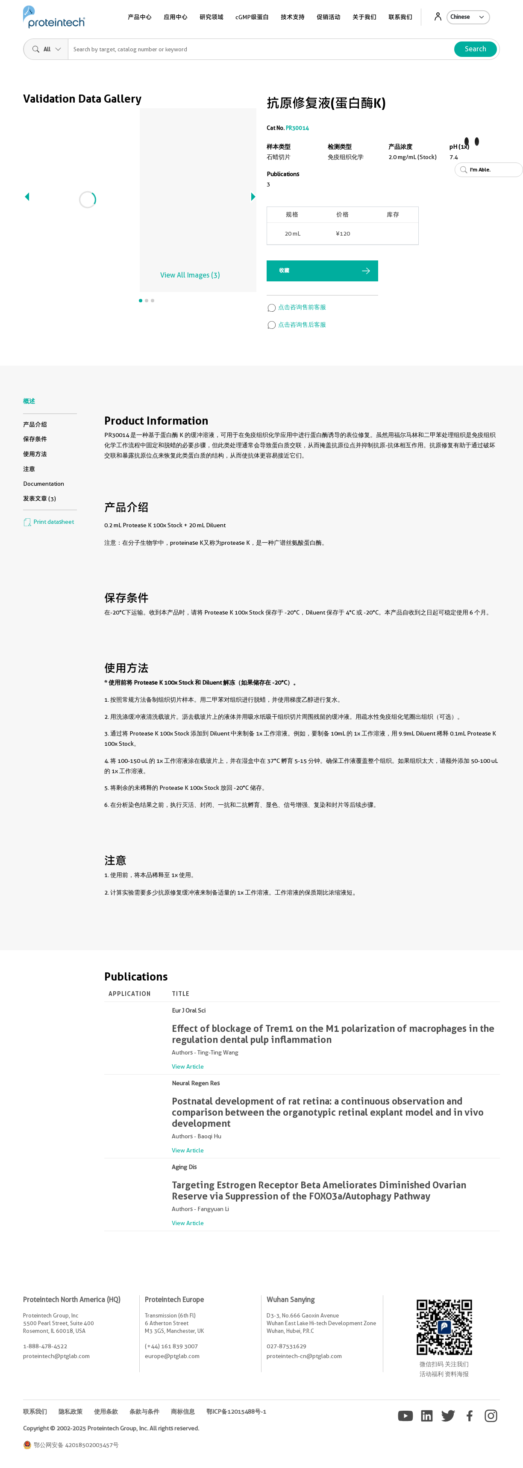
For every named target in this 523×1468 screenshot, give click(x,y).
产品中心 (140, 17)
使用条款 (106, 1411)
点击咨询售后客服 (296, 324)
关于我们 (364, 17)
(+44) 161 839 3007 (171, 1346)
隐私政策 (70, 1411)
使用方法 (35, 454)
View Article (188, 1066)
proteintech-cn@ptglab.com (304, 1356)
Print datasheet (48, 521)
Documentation (43, 483)
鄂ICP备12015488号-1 (236, 1411)
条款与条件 (144, 1411)
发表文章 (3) (39, 498)
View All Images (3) (190, 275)
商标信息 (183, 1411)
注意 (29, 469)
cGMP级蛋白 (252, 17)
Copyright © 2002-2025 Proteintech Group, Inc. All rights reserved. (111, 1428)
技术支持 (293, 17)
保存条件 (35, 439)
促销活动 (329, 17)
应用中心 (176, 17)
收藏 (284, 270)
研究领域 (211, 17)
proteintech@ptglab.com (56, 1356)
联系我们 (400, 17)
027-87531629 (286, 1346)
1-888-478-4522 (45, 1346)
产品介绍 (35, 424)
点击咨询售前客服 (296, 307)
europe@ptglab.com (172, 1356)
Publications (283, 174)
